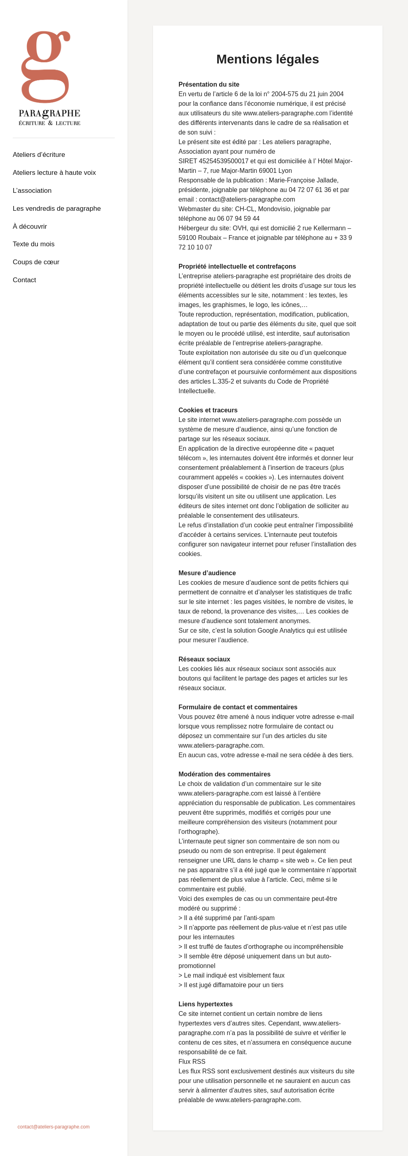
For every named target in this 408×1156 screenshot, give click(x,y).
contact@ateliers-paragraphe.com (54, 1127)
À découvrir (30, 226)
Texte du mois (34, 244)
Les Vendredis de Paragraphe (57, 208)
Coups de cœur (36, 262)
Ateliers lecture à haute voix (54, 172)
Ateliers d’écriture (39, 154)
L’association (32, 190)
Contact (24, 280)
